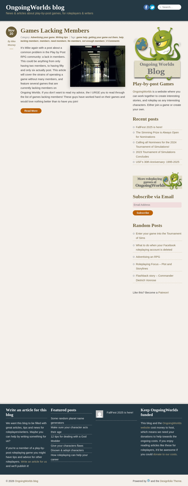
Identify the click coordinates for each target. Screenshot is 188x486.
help (121, 37)
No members (74, 41)
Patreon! (163, 292)
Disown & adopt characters (67, 450)
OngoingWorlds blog (35, 7)
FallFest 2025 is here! (149, 127)
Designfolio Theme (170, 481)
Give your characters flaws (67, 445)
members (45, 41)
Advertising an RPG (148, 256)
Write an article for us (34, 461)
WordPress (148, 480)
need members (58, 41)
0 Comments (113, 41)
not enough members (93, 41)
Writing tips (62, 37)
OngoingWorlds (142, 91)
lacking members (30, 41)
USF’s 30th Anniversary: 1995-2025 (157, 161)
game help (81, 37)
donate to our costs (165, 454)
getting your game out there (103, 37)
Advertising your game (43, 37)
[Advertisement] (157, 326)
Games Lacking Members (55, 30)
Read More (31, 110)
